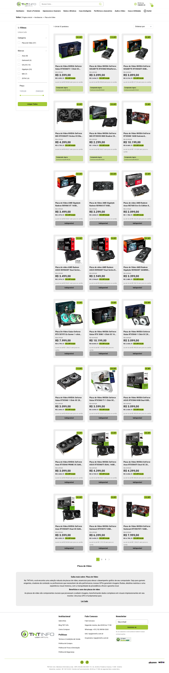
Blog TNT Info (64, 625)
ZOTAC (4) (23, 78)
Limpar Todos (32, 104)
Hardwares (20, 11)
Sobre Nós (62, 621)
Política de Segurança (66, 652)
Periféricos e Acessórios (103, 11)
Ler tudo (84, 601)
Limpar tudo (22, 32)
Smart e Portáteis (33, 11)
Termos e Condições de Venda (69, 639)
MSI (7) (22, 73)
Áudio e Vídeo (120, 11)
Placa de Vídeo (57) (27, 43)
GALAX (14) (24, 64)
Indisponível (69, 223)
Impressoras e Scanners (52, 11)
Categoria (32, 38)
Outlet (149, 11)
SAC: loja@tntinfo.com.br (94, 634)
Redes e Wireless (69, 11)
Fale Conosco (90, 621)
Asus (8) (23, 55)
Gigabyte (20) (25, 69)
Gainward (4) (24, 60)
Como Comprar (64, 629)
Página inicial (27, 17)
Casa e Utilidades (134, 11)
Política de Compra (65, 643)
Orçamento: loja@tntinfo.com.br (96, 638)
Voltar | (19, 17)
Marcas (32, 51)
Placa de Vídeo (50, 17)
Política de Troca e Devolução (69, 648)
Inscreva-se (132, 627)
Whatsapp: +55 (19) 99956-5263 (96, 629)
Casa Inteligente (85, 11)
